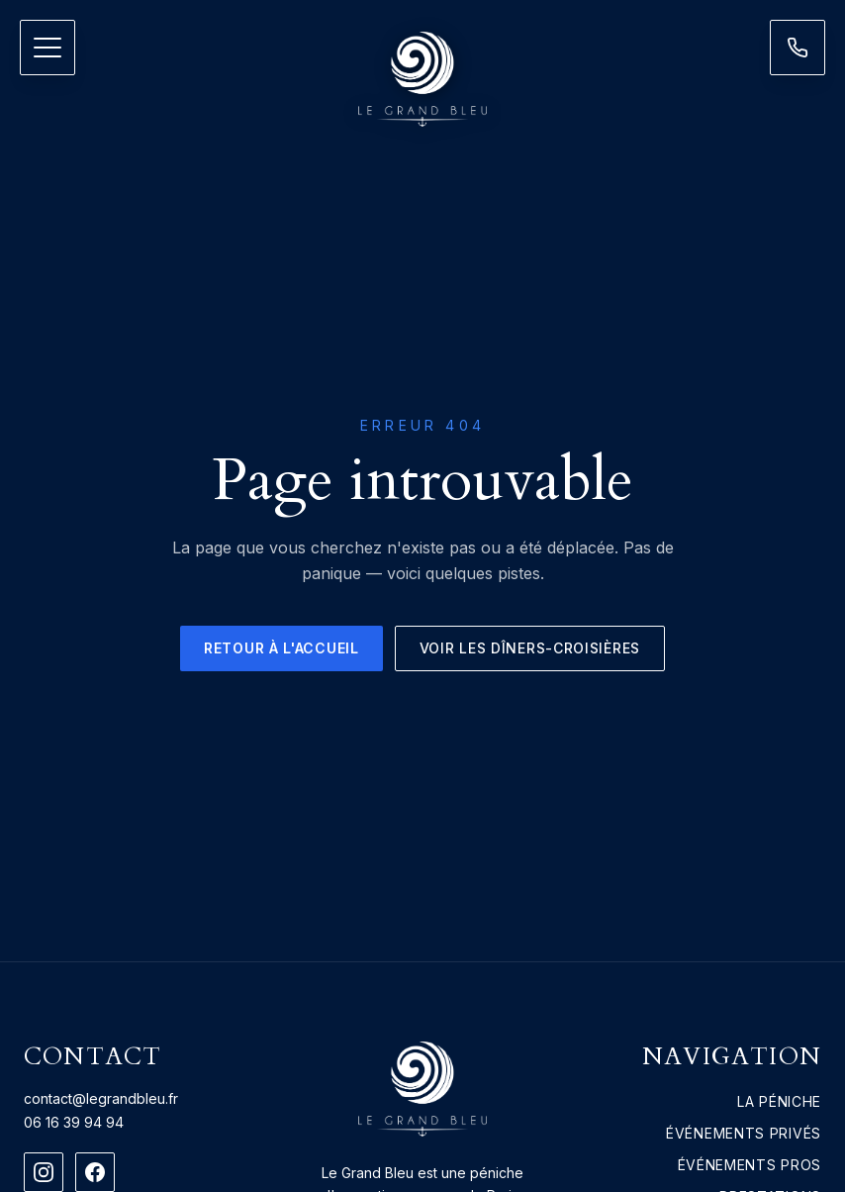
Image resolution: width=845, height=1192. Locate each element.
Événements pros (750, 1164)
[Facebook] (95, 1172)
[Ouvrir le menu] (47, 47)
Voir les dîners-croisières (530, 648)
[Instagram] (43, 1172)
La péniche (779, 1101)
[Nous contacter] (797, 47)
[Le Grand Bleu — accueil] (422, 79)
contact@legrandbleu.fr (101, 1098)
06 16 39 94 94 (74, 1122)
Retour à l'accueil (281, 648)
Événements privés (743, 1133)
